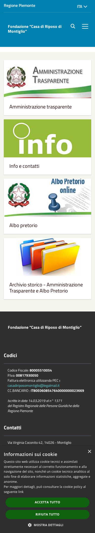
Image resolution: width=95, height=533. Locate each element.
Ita (82, 6)
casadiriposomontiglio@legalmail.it (34, 385)
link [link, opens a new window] (21, 492)
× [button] (89, 452)
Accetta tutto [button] (47, 502)
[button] (48, 524)
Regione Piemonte (19, 5)
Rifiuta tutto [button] (47, 514)
